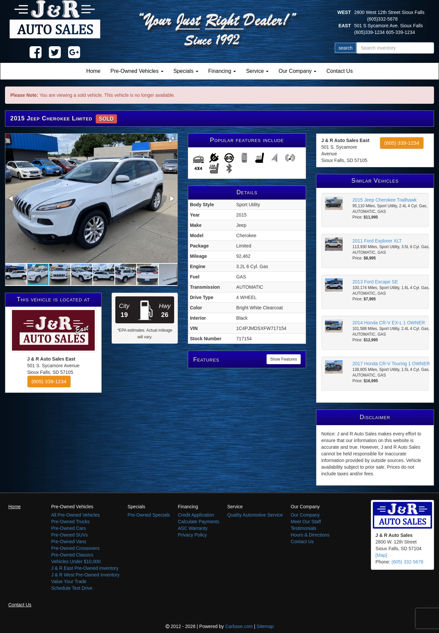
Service (257, 71)
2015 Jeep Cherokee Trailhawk (385, 200)
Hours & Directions (310, 535)
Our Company (297, 71)
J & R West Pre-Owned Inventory (85, 574)
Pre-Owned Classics (72, 554)
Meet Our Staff (306, 521)
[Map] (381, 555)
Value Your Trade (68, 581)
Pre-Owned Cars (68, 528)
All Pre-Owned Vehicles (75, 515)
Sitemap (265, 626)
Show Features (283, 359)
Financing (222, 71)
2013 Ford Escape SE (375, 281)
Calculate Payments (198, 521)
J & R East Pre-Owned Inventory (84, 568)
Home (93, 71)
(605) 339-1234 (49, 381)
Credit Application (196, 515)
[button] (171, 139)
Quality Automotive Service (255, 515)
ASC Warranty (192, 528)
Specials (185, 71)
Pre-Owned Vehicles (136, 71)
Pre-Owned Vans (68, 541)
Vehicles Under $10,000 (76, 561)
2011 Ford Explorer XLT (377, 240)
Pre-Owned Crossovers (75, 548)
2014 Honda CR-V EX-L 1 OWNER (389, 322)
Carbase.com (239, 626)
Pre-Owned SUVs (69, 535)
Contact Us (339, 71)
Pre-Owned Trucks (70, 521)
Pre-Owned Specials (149, 515)
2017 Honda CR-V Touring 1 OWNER (391, 363)
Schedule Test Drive (71, 588)
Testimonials (303, 528)
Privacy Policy (192, 535)
